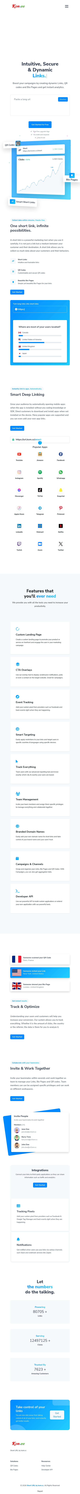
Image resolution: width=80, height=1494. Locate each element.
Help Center (46, 1466)
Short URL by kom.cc (35, 1485)
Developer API (47, 1469)
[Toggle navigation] (67, 6)
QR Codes (14, 1466)
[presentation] (29, 107)
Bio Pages (14, 1469)
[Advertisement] (40, 28)
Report (40, 1491)
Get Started (17, 292)
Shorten (63, 99)
